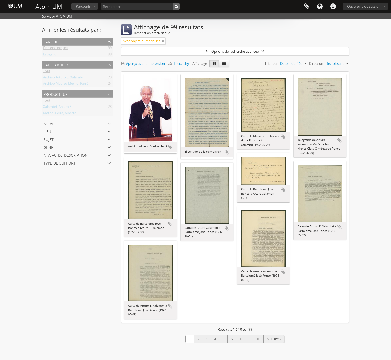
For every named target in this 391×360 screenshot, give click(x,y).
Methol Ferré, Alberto (59, 114)
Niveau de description (66, 154)
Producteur (56, 93)
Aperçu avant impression (143, 63)
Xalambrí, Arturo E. (57, 107)
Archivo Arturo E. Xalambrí (63, 78)
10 (258, 339)
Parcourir (83, 6)
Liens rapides (333, 6)
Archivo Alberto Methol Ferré (65, 84)
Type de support (60, 162)
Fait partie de (57, 64)
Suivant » (274, 339)
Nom (48, 123)
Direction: (316, 63)
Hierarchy (179, 63)
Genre (50, 146)
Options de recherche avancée (235, 51)
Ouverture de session (363, 6)
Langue (319, 6)
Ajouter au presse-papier (170, 147)
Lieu (47, 131)
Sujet (49, 138)
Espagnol (50, 55)
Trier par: (272, 63)
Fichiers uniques (55, 48)
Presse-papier (306, 6)
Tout (46, 72)
